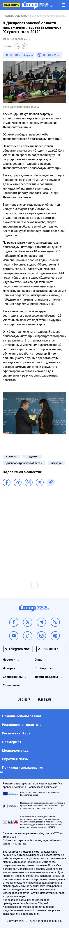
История (9, 668)
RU (24, 46)
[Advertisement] (34, 528)
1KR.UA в (21, 55)
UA (17, 46)
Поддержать (11, 5)
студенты (32, 456)
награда (56, 463)
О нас (38, 659)
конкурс (11, 456)
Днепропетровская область (24, 463)
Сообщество (44, 668)
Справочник (11, 685)
